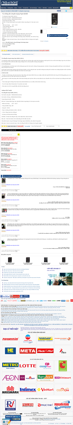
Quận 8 (2, 321)
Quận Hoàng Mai (22, 318)
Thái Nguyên (40, 307)
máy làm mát (39, 325)
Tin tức (19, 7)
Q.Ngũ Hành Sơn (21, 322)
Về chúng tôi (51, 423)
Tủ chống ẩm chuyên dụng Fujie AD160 (12, 245)
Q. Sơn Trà (16, 322)
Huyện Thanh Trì (24, 317)
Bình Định (6, 313)
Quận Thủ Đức (45, 321)
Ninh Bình (21, 307)
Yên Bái (58, 307)
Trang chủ (3, 11)
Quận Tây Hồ (41, 318)
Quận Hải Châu (27, 322)
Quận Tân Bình (34, 321)
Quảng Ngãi (38, 313)
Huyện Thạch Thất (10, 317)
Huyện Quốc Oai (61, 316)
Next (67, 38)
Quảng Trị (42, 313)
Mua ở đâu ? (4, 130)
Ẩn (21, 413)
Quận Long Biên (28, 318)
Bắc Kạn (22, 306)
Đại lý (15, 7)
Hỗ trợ (39, 7)
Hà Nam (41, 306)
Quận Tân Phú (40, 321)
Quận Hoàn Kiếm (15, 318)
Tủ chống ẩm (46, 41)
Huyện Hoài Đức (43, 316)
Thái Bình (36, 307)
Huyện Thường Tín (30, 317)
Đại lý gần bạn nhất (12, 130)
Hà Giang (37, 306)
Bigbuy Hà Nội (6, 159)
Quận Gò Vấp (22, 321)
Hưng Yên (63, 306)
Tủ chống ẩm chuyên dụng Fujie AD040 (12, 184)
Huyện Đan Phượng (24, 316)
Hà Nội (44, 306)
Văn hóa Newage (33, 7)
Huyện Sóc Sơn (4, 317)
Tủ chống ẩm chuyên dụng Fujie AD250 (12, 199)
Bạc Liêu (12, 310)
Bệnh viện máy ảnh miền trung (9, 142)
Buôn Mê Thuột (35, 310)
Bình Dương (20, 310)
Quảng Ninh (29, 307)
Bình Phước (25, 310)
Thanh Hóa (59, 313)
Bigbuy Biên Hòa (6, 148)
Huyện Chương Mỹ (16, 316)
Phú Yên (24, 313)
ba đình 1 (6, 316)
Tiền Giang (14, 311)
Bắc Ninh (26, 306)
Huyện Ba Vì (10, 316)
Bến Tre (16, 310)
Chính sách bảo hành (16, 54)
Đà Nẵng (10, 313)
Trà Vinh (21, 311)
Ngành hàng (3, 7)
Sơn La (33, 307)
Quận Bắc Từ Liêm (43, 317)
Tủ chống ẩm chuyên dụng (23, 11)
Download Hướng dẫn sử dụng (27, 54)
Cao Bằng (30, 306)
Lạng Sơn (6, 307)
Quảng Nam (33, 313)
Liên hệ (49, 7)
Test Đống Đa (56, 318)
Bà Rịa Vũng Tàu (8, 310)
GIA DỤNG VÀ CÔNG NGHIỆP (12, 11)
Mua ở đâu (69, 423)
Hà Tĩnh (47, 306)
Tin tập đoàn (25, 7)
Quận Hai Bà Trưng (8, 318)
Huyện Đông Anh (31, 316)
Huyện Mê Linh (49, 316)
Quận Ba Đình (36, 317)
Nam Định (13, 307)
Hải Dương (51, 306)
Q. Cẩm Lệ (11, 322)
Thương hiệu (10, 7)
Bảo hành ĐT (55, 7)
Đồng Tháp (54, 310)
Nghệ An (17, 307)
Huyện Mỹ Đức (55, 316)
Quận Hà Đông (61, 317)
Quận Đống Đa (55, 317)
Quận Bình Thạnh (16, 321)
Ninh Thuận (6, 311)
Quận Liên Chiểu (34, 322)
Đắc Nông (43, 310)
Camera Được (6, 170)
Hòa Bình (59, 306)
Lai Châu (2, 307)
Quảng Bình (29, 313)
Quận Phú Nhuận (28, 321)
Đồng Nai (50, 310)
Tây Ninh (10, 311)
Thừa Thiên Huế (47, 313)
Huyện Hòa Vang (6, 322)
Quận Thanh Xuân (47, 318)
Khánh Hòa (17, 313)
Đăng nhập (69, 3)
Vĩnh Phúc (55, 307)
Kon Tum (21, 313)
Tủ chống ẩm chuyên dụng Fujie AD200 (12, 230)
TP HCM (18, 311)
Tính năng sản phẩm (6, 54)
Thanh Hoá (45, 307)
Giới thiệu (45, 7)
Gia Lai (13, 313)
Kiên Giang (59, 310)
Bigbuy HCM (6, 164)
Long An (2, 311)
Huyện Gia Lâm (37, 316)
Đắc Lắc (2, 313)
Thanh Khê (39, 322)
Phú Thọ (24, 307)
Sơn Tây (52, 318)
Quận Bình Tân (10, 321)
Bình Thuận (30, 310)
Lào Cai (10, 307)
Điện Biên (34, 306)
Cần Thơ (39, 310)
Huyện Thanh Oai (17, 317)
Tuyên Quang (50, 307)
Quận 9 (5, 321)
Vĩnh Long (25, 311)
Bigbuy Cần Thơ (6, 153)
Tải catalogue (63, 423)
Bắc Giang (19, 306)
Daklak (47, 310)
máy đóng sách (45, 325)
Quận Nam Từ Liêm (34, 318)
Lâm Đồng (63, 310)
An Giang (2, 310)
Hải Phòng (56, 306)
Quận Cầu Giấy (49, 317)
